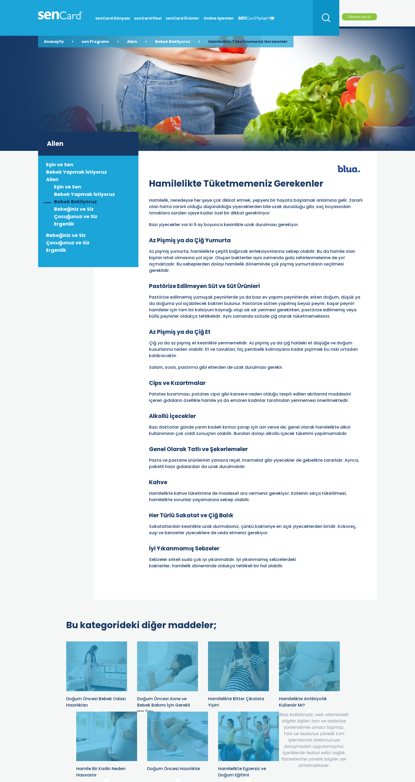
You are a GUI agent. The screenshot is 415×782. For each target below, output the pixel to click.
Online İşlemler (219, 18)
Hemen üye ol (359, 17)
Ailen (132, 41)
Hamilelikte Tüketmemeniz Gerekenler (248, 41)
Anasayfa (54, 41)
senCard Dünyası (112, 18)
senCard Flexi (147, 18)
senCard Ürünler (182, 18)
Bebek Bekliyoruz (172, 41)
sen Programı (95, 41)
